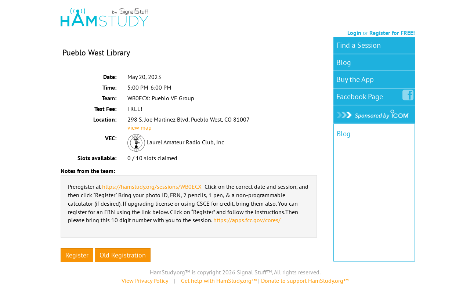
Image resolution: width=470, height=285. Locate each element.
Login (354, 32)
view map (139, 127)
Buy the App (355, 79)
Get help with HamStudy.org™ (219, 280)
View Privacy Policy (145, 280)
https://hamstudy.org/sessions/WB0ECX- (152, 186)
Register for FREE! (392, 32)
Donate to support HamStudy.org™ (304, 280)
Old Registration (123, 255)
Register (76, 255)
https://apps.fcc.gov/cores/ (247, 220)
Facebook (361, 95)
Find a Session (358, 45)
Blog (343, 62)
